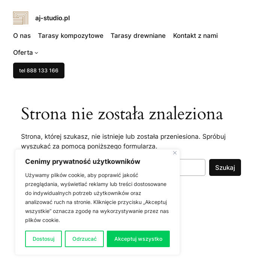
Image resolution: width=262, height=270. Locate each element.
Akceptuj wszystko (138, 239)
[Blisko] (175, 152)
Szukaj (225, 167)
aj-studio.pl (52, 18)
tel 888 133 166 (38, 70)
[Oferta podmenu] (36, 52)
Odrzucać (84, 239)
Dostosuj (43, 239)
